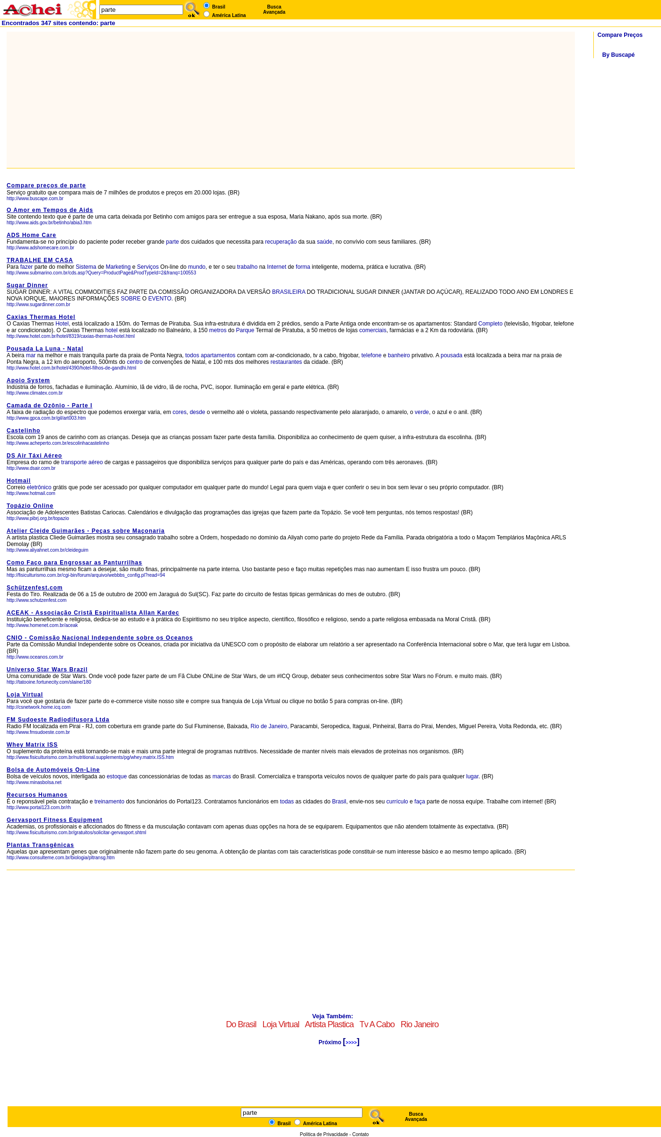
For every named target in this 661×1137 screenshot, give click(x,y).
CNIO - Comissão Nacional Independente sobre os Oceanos (100, 638)
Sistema (86, 267)
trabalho (247, 267)
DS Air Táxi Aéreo (34, 455)
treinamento (109, 801)
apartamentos (218, 355)
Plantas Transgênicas (40, 845)
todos (192, 355)
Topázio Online (30, 505)
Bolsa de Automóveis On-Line (53, 770)
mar (31, 355)
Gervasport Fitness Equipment (55, 820)
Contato (360, 1134)
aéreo (95, 462)
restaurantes (286, 362)
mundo (197, 267)
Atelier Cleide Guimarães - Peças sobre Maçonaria (86, 531)
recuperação (281, 241)
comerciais (372, 330)
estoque (116, 776)
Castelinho (23, 430)
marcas (221, 776)
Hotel (62, 323)
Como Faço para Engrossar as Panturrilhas (74, 562)
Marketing (118, 267)
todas (287, 801)
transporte (74, 462)
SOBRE (131, 298)
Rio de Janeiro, (270, 726)
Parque (245, 330)
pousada (451, 355)
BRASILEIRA (288, 292)
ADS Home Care (31, 235)
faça (419, 801)
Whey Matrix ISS (32, 744)
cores (179, 412)
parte (172, 241)
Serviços (148, 267)
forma (303, 267)
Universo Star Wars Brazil (47, 669)
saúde (325, 241)
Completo (490, 323)
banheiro (399, 355)
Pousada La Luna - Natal (45, 348)
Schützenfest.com (35, 587)
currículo (397, 801)
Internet (276, 267)
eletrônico (39, 487)
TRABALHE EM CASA (40, 260)
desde (197, 412)
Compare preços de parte (46, 185)
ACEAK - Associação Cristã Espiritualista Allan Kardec (93, 612)
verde (422, 412)
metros (218, 330)
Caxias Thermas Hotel (41, 317)
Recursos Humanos (37, 795)
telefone (371, 355)
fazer (26, 267)
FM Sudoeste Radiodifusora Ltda (58, 719)
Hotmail (19, 480)
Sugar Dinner (27, 285)
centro (134, 362)
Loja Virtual (25, 694)
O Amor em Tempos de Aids (50, 210)
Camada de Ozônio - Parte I (49, 405)
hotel (112, 330)
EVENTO (159, 298)
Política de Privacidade (324, 1134)
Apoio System (28, 380)
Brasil (339, 801)
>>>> (351, 1042)
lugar (472, 776)
